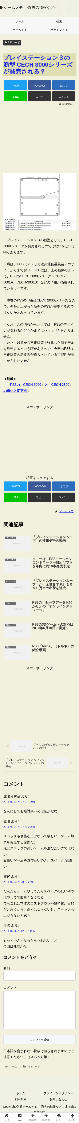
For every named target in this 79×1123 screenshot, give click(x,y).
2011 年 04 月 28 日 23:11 (19, 882)
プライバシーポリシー (58, 1100)
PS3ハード (12, 42)
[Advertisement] (39, 138)
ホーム (20, 1100)
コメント (10, 987)
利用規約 (21, 1106)
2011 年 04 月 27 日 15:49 (19, 801)
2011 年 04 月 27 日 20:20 (19, 826)
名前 (6, 968)
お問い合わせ (58, 1106)
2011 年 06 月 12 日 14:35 (19, 931)
